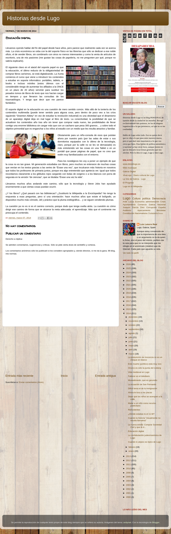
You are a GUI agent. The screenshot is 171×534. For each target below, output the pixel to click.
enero (131, 451)
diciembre (133, 317)
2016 (128, 305)
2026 (128, 264)
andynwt (127, 522)
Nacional (161, 204)
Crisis (163, 201)
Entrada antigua (105, 375)
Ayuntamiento (129, 204)
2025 (128, 268)
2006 (128, 473)
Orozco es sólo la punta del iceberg (144, 368)
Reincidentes (134, 410)
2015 (128, 309)
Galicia (152, 204)
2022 (128, 280)
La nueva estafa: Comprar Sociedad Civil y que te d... (145, 426)
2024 (128, 272)
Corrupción (151, 207)
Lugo (126, 198)
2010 (128, 468)
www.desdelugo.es (131, 164)
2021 (128, 285)
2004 (128, 481)
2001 (128, 493)
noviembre (134, 321)
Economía (140, 201)
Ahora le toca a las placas (140, 392)
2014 (128, 313)
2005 (128, 477)
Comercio (142, 204)
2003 (128, 485)
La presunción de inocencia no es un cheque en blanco (145, 358)
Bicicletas (161, 210)
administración (152, 201)
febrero (132, 447)
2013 (128, 456)
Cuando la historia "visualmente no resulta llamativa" (144, 419)
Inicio (64, 375)
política (146, 198)
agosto (132, 333)
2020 (128, 289)
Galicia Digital (129, 171)
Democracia (159, 198)
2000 (128, 497)
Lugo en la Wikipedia (132, 186)
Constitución (128, 213)
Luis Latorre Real (148, 224)
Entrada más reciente (19, 375)
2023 (128, 276)
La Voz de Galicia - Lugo (134, 179)
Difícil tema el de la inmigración (142, 388)
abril (131, 349)
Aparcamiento (143, 210)
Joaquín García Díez (134, 207)
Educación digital (136, 431)
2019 (128, 293)
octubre (132, 325)
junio (131, 341)
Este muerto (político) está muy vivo (145, 364)
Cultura (136, 198)
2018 (128, 297)
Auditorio (127, 210)
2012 (128, 460)
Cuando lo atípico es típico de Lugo (144, 442)
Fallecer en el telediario (139, 376)
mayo (131, 345)
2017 (128, 301)
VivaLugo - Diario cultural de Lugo (138, 175)
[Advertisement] (60, 350)
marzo (132, 354)
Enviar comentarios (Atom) (31, 382)
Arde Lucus (128, 201)
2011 (128, 464)
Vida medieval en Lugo (138, 372)
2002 (128, 489)
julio (131, 337)
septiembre (134, 329)
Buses (160, 213)
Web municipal (129, 168)
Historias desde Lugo (33, 18)
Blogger (155, 522)
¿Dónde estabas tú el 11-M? (141, 414)
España (162, 207)
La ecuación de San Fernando (142, 384)
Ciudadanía (153, 213)
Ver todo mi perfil (131, 253)
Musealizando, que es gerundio (142, 380)
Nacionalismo (141, 213)
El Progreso (128, 183)
